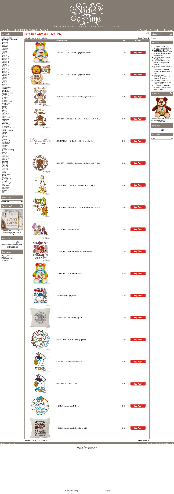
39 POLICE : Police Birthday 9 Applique (69, 384)
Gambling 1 (5, 119)
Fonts (4, 116)
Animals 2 (5, 42)
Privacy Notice (5, 257)
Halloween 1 (6, 122)
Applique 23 (5, 74)
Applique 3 (5, 75)
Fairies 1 (4, 110)
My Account (142, 30)
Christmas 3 (5, 100)
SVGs (3, 193)
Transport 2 (5, 187)
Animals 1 (5, 41)
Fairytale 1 (5, 112)
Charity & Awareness (8, 96)
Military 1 (4, 133)
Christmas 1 (5, 97)
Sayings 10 (5, 156)
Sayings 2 (5, 159)
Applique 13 (5, 58)
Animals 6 (5, 48)
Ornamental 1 (6, 143)
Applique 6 (5, 80)
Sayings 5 (5, 164)
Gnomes (4, 120)
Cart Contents (155, 30)
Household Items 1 (7, 125)
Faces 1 (4, 109)
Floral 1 (4, 114)
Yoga (3, 191)
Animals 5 (5, 46)
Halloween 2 (6, 123)
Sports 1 (4, 175)
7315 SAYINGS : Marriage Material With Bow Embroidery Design (12, 231)
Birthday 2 (5, 90)
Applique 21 (5, 71)
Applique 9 (5, 84)
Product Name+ (61, 40)
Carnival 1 (5, 94)
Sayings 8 (5, 168)
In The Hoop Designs (8, 128)
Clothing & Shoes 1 (8, 101)
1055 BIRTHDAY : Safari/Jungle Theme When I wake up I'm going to (78, 207)
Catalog (9, 30)
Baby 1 (4, 86)
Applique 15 (5, 61)
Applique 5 (5, 78)
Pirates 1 (4, 148)
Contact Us (4, 260)
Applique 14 (5, 59)
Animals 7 (5, 49)
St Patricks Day (6, 178)
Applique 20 (5, 70)
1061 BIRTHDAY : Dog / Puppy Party (68, 229)
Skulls (4, 172)
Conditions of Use (6, 258)
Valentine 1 (5, 188)
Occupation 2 (6, 142)
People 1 (4, 146)
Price (124, 40)
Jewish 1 (4, 129)
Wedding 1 (5, 190)
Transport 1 (5, 185)
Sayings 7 (5, 167)
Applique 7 (5, 81)
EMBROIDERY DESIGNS (26, 30)
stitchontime (93, 447)
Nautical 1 (5, 139)
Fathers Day (5, 113)
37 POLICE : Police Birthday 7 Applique (69, 362)
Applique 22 (5, 72)
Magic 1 (4, 132)
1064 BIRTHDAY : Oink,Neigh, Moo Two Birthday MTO (74, 251)
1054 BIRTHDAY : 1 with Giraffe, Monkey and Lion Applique (75, 185)
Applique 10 (5, 54)
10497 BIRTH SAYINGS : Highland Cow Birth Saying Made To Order (78, 163)
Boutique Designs (7, 93)
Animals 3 (5, 44)
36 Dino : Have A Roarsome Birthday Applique (71, 340)
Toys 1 (4, 184)
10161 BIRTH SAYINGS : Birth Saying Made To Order (73, 53)
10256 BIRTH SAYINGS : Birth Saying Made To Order (73, 75)
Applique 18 (5, 65)
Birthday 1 (5, 88)
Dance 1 (4, 106)
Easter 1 (4, 107)
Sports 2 (4, 177)
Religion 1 (5, 152)
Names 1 (4, 138)
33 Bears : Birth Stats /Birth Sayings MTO (69, 318)
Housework (5, 126)
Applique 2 (5, 68)
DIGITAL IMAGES (6, 38)
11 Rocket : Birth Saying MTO (66, 295)
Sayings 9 (5, 169)
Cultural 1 (5, 104)
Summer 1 (5, 181)
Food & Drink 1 (6, 117)
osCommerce (91, 449)
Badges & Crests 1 (7, 87)
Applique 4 (5, 77)
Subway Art (5, 180)
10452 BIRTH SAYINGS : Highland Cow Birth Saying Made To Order (78, 119)
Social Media (6, 174)
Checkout (168, 30)
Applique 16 (5, 62)
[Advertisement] (87, 470)
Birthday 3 (44, 30)
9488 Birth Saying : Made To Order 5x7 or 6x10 (71, 428)
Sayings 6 (5, 165)
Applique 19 (5, 67)
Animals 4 (5, 45)
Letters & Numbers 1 (8, 130)
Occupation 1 (6, 141)
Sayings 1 (5, 155)
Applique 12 (5, 57)
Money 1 (4, 135)
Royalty (4, 154)
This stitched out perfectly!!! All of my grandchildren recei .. (161, 119)
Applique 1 (5, 52)
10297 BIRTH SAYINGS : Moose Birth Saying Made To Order (76, 97)
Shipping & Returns (7, 256)
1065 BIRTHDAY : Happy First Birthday (69, 273)
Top (2, 30)
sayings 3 (5, 161)
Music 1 (4, 136)
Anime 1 (4, 51)
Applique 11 (5, 55)
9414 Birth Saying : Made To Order (67, 406)
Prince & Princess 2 (8, 151)
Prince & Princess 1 (8, 149)
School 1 (4, 171)
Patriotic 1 (5, 145)
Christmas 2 (5, 99)
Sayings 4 (5, 162)
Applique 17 (5, 64)
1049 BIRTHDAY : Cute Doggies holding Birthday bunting (74, 141)
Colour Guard (6, 103)
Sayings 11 (5, 158)
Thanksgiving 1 (6, 183)
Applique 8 (5, 83)
